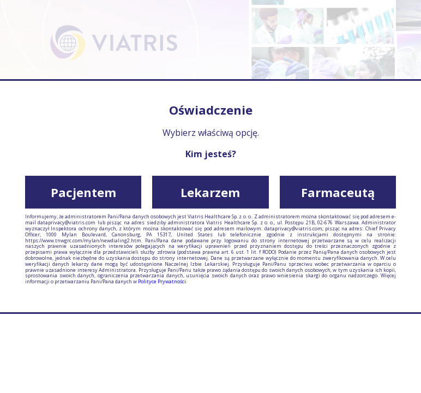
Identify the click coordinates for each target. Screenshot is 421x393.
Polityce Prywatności (162, 281)
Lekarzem (210, 192)
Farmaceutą (338, 192)
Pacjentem (83, 192)
